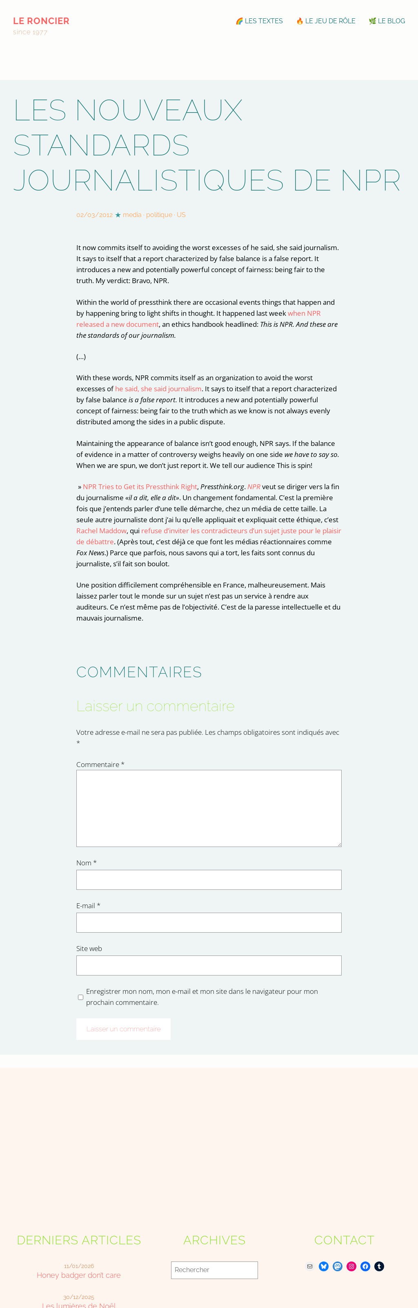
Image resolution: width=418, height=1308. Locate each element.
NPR (253, 486)
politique (159, 215)
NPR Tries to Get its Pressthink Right (140, 486)
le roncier (41, 21)
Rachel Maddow (101, 530)
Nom (86, 862)
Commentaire (100, 764)
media (132, 215)
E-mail (88, 905)
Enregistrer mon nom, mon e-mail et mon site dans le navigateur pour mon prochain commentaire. (202, 997)
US (181, 215)
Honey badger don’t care (79, 1275)
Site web (89, 948)
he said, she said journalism (158, 388)
